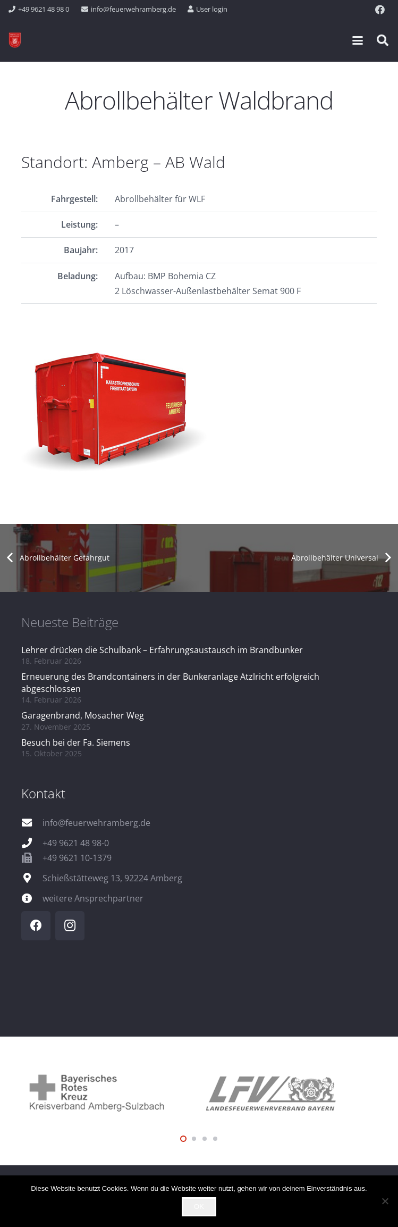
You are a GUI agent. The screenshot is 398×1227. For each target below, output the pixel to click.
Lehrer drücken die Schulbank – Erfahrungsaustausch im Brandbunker (162, 650)
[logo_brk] (110, 1091)
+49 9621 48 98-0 (76, 843)
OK (199, 1207)
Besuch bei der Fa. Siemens (75, 742)
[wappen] (15, 40)
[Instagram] (69, 925)
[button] (357, 40)
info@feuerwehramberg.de (96, 823)
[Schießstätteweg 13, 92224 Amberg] (32, 878)
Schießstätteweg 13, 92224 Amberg (112, 878)
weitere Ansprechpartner (93, 898)
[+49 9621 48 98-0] (32, 843)
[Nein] (384, 1201)
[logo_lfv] (288, 1091)
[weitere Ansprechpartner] (32, 898)
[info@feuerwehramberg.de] (32, 822)
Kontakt (43, 793)
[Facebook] (379, 9)
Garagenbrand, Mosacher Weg (82, 715)
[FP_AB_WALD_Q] (199, 409)
